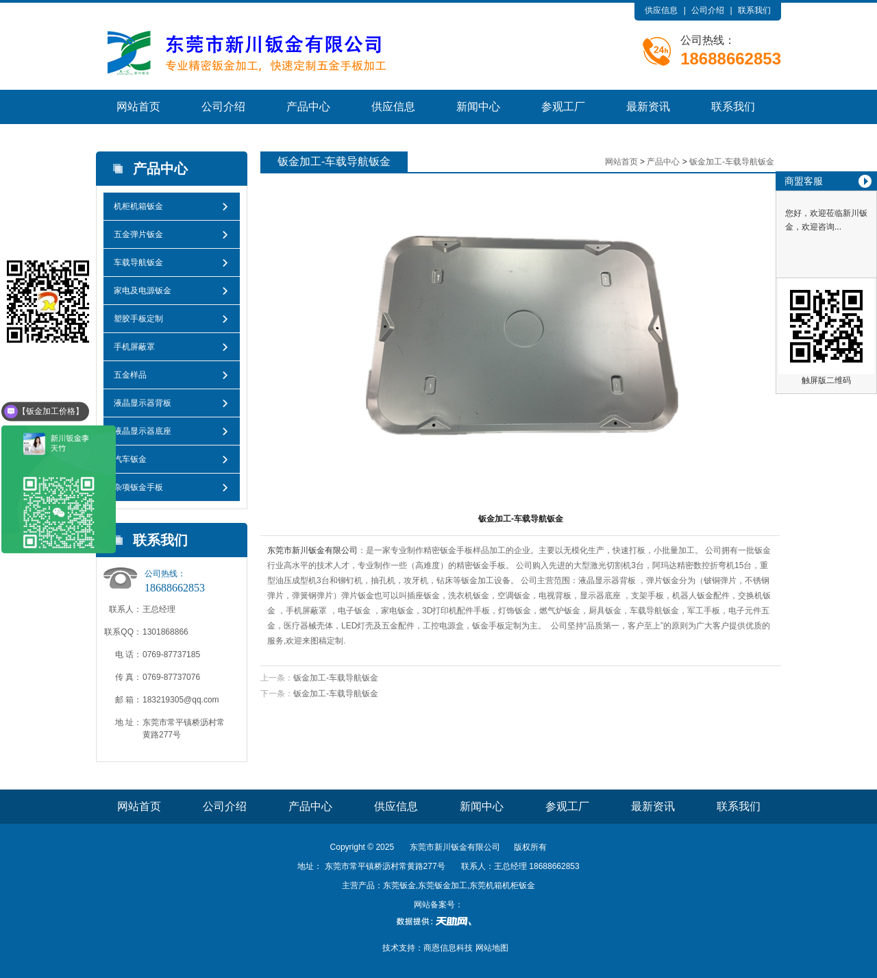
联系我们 (754, 10)
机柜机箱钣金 (138, 206)
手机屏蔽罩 (134, 347)
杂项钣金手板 (138, 487)
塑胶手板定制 (138, 318)
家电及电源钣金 (142, 290)
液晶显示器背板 (142, 403)
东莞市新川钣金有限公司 (312, 550)
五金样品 (130, 375)
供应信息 (661, 10)
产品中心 (308, 106)
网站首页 (138, 106)
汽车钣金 (130, 459)
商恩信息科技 (448, 948)
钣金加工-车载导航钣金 (731, 162)
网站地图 (491, 948)
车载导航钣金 (138, 262)
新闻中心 (478, 106)
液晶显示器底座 (142, 431)
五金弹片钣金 (138, 234)
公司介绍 (707, 10)
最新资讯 (648, 106)
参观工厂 (563, 106)
